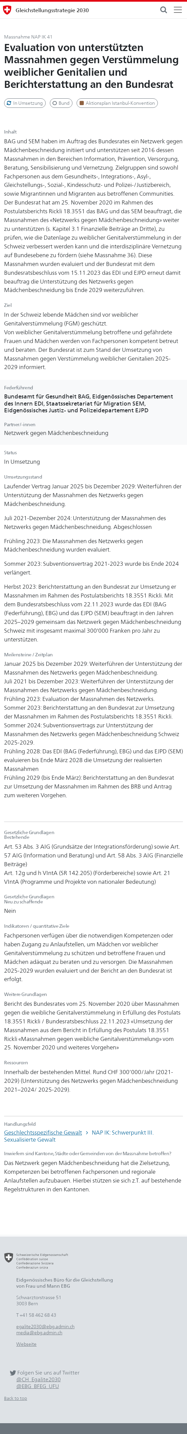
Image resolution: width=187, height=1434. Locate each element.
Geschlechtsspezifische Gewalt (43, 1132)
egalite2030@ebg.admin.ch (45, 1326)
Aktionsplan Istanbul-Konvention (116, 103)
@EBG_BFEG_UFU (37, 1386)
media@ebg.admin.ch (39, 1332)
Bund (60, 103)
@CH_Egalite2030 (38, 1379)
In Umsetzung (24, 103)
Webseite (26, 1344)
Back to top (15, 1398)
